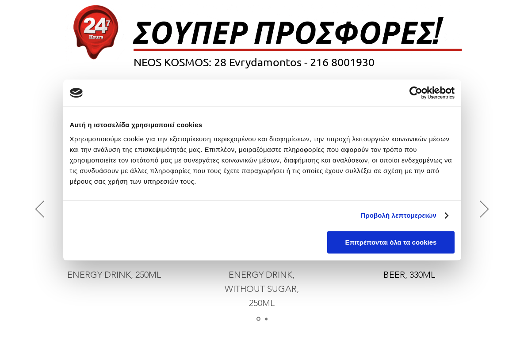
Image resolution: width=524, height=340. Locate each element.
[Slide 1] (258, 319)
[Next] (484, 209)
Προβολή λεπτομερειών (399, 215)
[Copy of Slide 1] (266, 318)
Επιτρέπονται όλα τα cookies (390, 242)
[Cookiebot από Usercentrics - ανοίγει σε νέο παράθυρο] (416, 92)
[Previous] (39, 209)
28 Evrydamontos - (260, 62)
